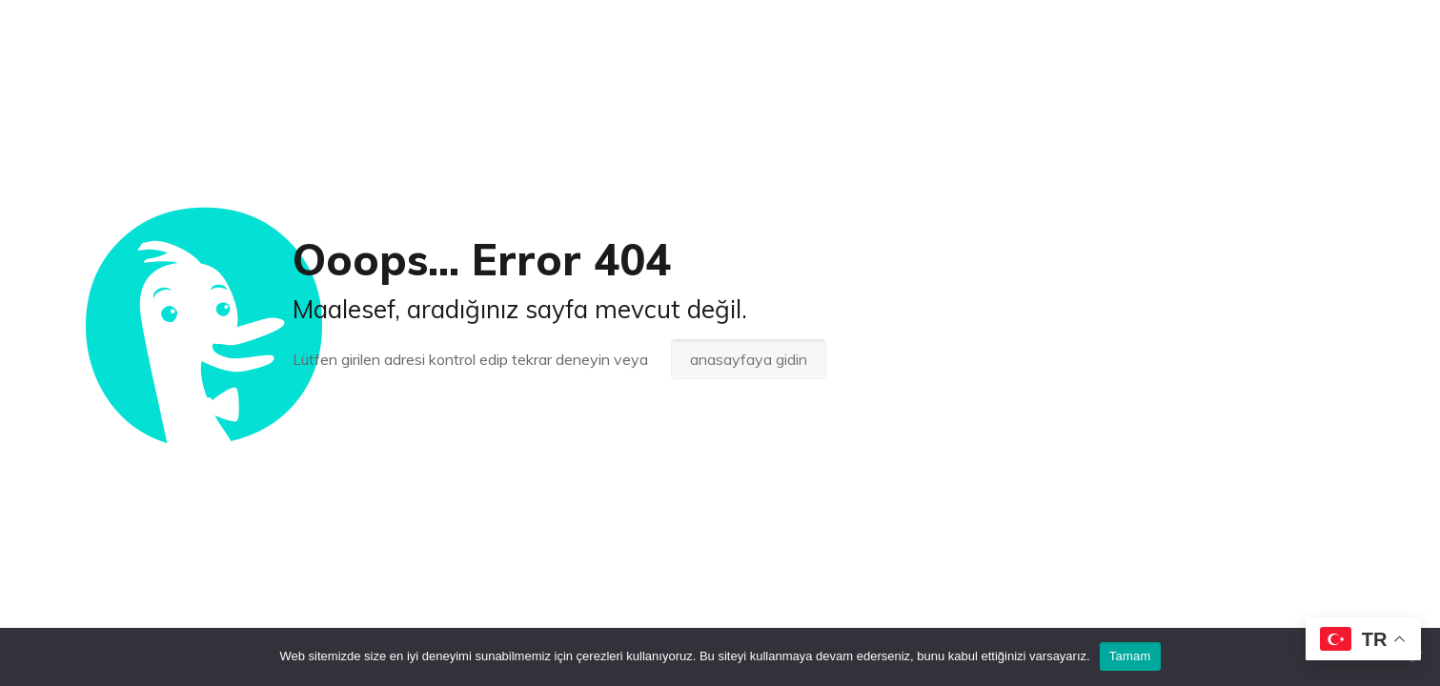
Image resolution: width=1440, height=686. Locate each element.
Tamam (1130, 656)
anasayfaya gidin (748, 359)
